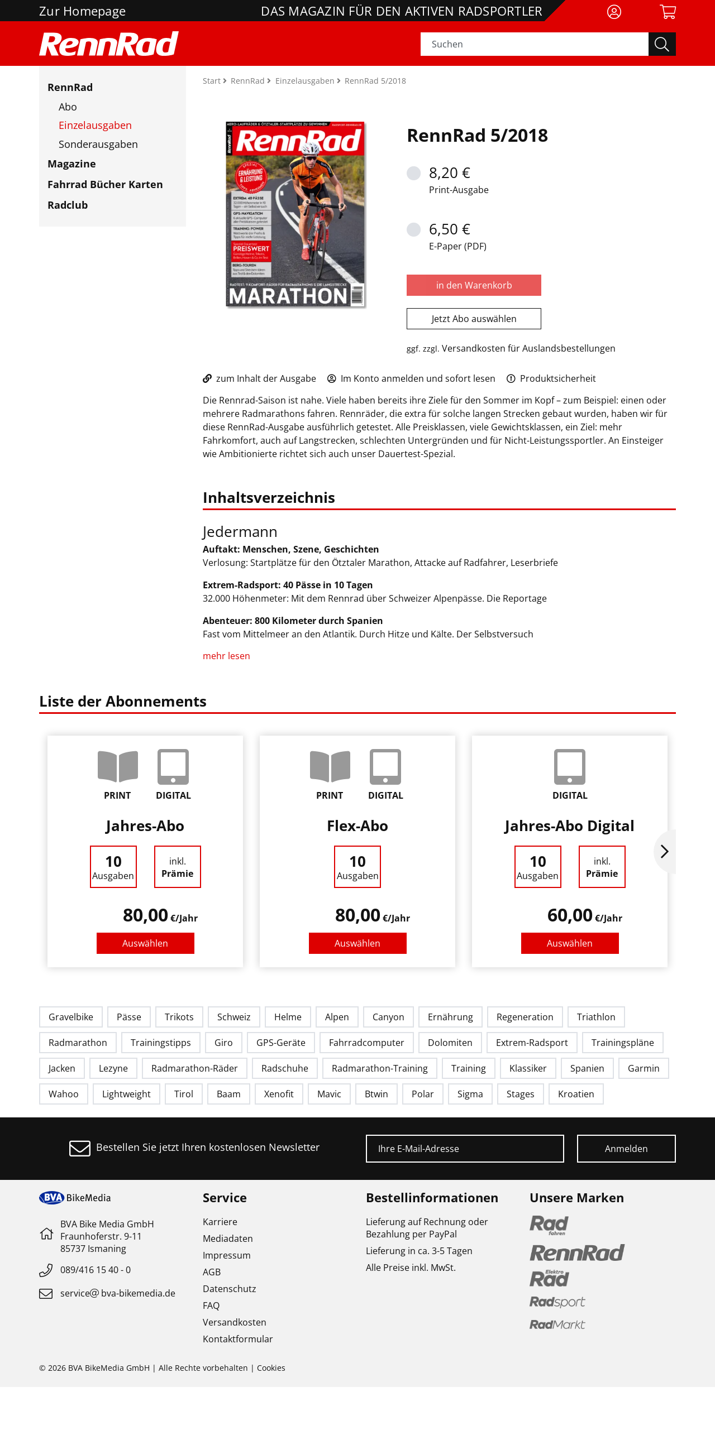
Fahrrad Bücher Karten (105, 184)
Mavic (329, 1094)
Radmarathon (78, 1042)
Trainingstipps (161, 1042)
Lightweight (126, 1094)
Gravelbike (71, 1017)
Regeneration (525, 1017)
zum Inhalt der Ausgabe (259, 378)
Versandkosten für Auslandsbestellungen (529, 348)
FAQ (211, 1305)
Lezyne (113, 1068)
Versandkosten (234, 1322)
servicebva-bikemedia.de (117, 1293)
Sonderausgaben (98, 144)
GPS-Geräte (281, 1042)
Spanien (587, 1068)
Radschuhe (284, 1068)
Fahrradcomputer (366, 1042)
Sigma (470, 1094)
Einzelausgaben (95, 125)
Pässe (129, 1017)
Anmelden (626, 1149)
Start (213, 80)
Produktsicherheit (551, 378)
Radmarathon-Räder (194, 1068)
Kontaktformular (238, 1339)
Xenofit (279, 1094)
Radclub (67, 205)
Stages (521, 1094)
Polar (423, 1094)
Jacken (62, 1068)
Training (468, 1068)
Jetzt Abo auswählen (474, 319)
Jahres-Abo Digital (570, 825)
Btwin (376, 1094)
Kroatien (576, 1094)
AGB (212, 1272)
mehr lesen (227, 656)
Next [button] (665, 851)
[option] (145, 851)
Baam (229, 1094)
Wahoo (64, 1094)
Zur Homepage (82, 10)
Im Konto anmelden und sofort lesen (411, 378)
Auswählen (145, 943)
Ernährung (450, 1017)
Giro (223, 1042)
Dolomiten (450, 1042)
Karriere (220, 1222)
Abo (68, 106)
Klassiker (528, 1068)
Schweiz (234, 1017)
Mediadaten (228, 1238)
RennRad (70, 87)
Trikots (179, 1017)
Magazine (71, 163)
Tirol (183, 1094)
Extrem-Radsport (532, 1042)
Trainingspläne (623, 1042)
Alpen (337, 1017)
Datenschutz (229, 1289)
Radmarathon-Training (380, 1068)
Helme (288, 1017)
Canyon (388, 1017)
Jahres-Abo (145, 825)
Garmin (644, 1068)
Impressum (227, 1255)
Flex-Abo (357, 825)
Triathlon (596, 1017)
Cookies (271, 1367)
